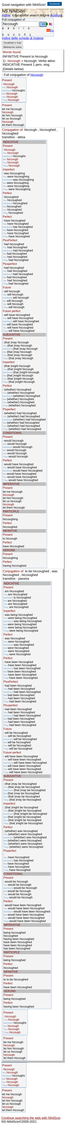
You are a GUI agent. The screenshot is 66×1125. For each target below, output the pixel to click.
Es (50, 30)
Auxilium (56, 15)
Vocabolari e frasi (12, 42)
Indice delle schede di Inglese (22, 38)
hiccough (36, 75)
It (49, 24)
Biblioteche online (12, 47)
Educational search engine (30, 15)
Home (6, 15)
